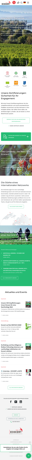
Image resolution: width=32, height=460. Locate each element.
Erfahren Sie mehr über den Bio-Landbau (13, 167)
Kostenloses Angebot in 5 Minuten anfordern (17, 136)
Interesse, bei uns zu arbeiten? (16, 418)
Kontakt (16, 415)
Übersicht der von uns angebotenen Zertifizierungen (16, 120)
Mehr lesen (5, 315)
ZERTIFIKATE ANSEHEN (17, 407)
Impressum (16, 440)
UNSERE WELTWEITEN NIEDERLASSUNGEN (16, 409)
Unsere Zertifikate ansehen (17, 125)
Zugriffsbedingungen (16, 442)
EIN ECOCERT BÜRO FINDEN (16, 206)
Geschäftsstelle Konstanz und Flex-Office (17, 270)
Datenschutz (16, 444)
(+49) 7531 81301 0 (16, 421)
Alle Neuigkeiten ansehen (16, 387)
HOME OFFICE (17, 255)
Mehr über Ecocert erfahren (10, 39)
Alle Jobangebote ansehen (10, 277)
